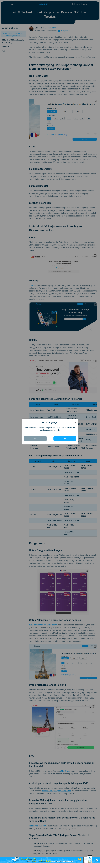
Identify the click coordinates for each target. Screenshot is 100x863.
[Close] (75, 422)
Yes (64, 438)
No (35, 438)
